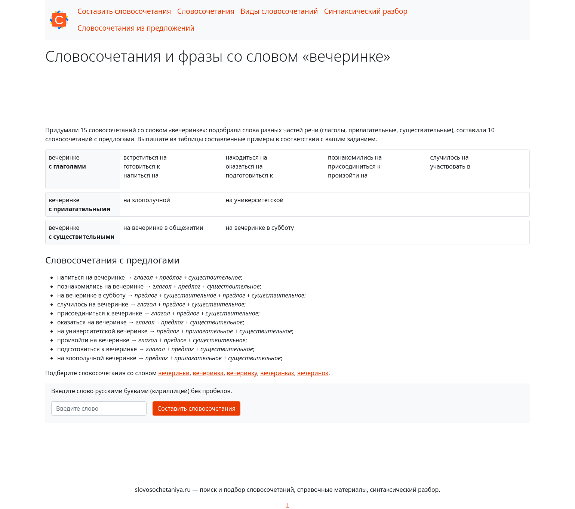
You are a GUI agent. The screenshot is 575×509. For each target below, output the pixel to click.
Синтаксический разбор (366, 11)
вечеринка (208, 373)
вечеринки (174, 373)
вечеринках (277, 373)
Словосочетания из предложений (135, 28)
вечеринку (242, 373)
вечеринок (312, 373)
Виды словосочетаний (279, 11)
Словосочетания (206, 11)
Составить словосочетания (124, 11)
